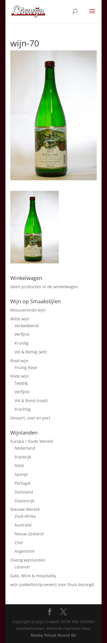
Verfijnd (22, 334)
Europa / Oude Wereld (31, 441)
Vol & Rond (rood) (31, 400)
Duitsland (24, 492)
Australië (23, 525)
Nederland (25, 448)
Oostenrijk (24, 500)
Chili (19, 542)
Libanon (22, 567)
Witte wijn (19, 319)
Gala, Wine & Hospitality (33, 575)
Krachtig (23, 409)
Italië (19, 465)
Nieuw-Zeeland (29, 533)
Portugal (23, 483)
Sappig (21, 383)
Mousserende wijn (28, 310)
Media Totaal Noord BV (53, 635)
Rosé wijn (19, 360)
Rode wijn (19, 376)
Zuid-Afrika (25, 516)
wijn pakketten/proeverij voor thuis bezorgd (52, 584)
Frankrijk (23, 457)
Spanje (21, 474)
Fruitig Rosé (26, 367)
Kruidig (22, 343)
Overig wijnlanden (27, 560)
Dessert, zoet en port (30, 418)
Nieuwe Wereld (25, 509)
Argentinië (25, 551)
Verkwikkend (27, 325)
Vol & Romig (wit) (31, 352)
